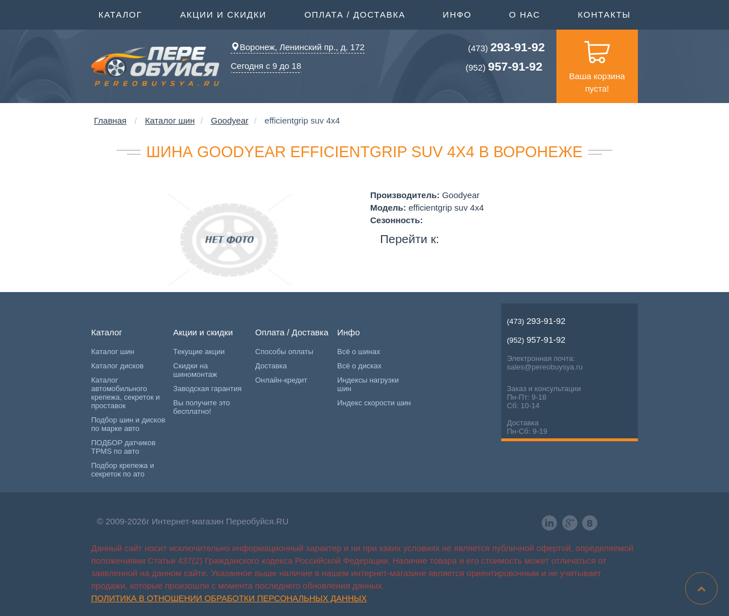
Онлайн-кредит (281, 380)
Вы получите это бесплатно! (201, 407)
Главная (110, 120)
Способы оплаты (284, 351)
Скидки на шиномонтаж (195, 370)
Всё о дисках (359, 366)
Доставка (271, 366)
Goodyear (229, 120)
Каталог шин (170, 120)
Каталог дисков (117, 366)
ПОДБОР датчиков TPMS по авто (123, 446)
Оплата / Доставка (354, 13)
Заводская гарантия (207, 388)
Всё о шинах (358, 351)
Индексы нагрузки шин (368, 384)
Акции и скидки (223, 13)
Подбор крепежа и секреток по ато (122, 469)
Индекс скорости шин (374, 403)
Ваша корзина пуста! (597, 61)
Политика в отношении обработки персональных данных (229, 598)
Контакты (604, 14)
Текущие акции (198, 351)
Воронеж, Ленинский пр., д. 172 (297, 47)
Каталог (120, 13)
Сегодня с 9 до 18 (266, 66)
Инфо (457, 13)
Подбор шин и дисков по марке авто (128, 424)
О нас (524, 14)
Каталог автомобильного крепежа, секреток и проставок (125, 393)
